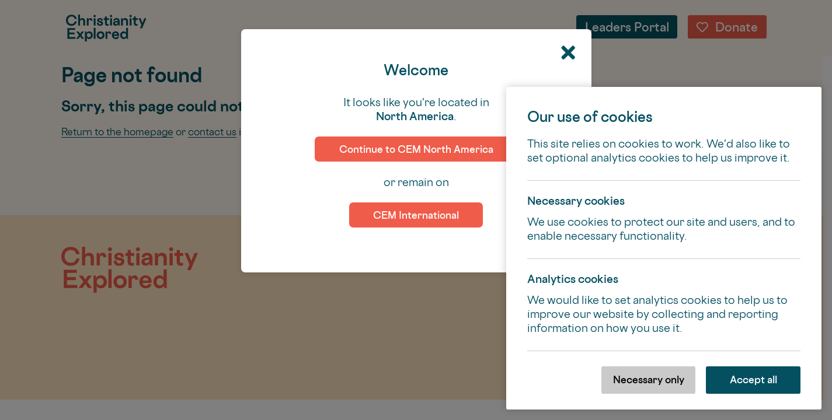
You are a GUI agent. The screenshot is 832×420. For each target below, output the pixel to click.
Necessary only (648, 379)
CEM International (416, 215)
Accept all (753, 379)
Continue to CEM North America (416, 149)
